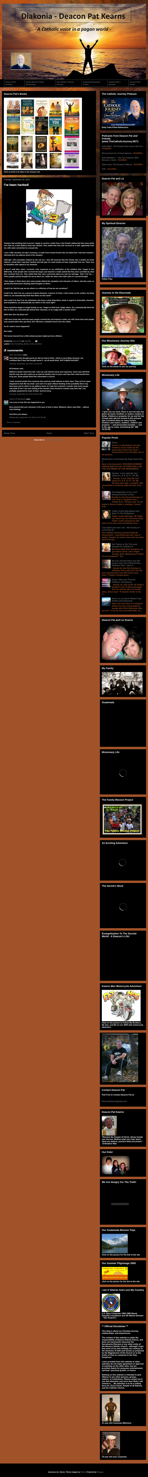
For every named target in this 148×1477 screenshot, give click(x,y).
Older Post (89, 433)
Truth (32, 344)
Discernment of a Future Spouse (117, 153)
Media (26, 344)
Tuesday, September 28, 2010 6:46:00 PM (25, 394)
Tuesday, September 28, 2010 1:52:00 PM (25, 364)
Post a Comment (13, 422)
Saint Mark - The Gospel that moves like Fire (122, 146)
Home (49, 433)
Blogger (100, 1472)
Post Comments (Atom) (54, 440)
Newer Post (9, 433)
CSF (104, 169)
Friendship (18, 344)
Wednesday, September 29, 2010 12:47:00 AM (27, 417)
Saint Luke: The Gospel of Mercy (117, 165)
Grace (114, 443)
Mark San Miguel (16, 355)
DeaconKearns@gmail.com (114, 1101)
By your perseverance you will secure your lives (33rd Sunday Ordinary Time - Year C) (126, 563)
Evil (11, 344)
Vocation (38, 344)
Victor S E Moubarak (17, 399)
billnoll (83, 1472)
